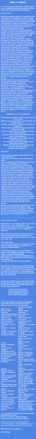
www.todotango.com (8, 424)
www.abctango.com (22, 422)
